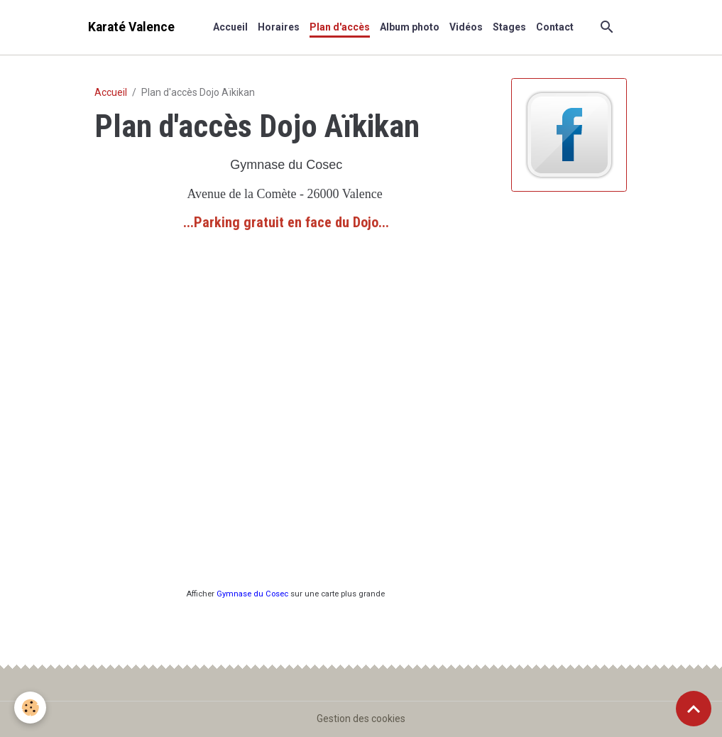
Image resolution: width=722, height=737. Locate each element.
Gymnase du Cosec (252, 594)
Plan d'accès (340, 27)
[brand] (131, 27)
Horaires (279, 27)
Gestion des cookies (361, 718)
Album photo (409, 27)
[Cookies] (30, 708)
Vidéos (466, 27)
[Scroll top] (693, 708)
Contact (555, 27)
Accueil (230, 27)
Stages (509, 27)
